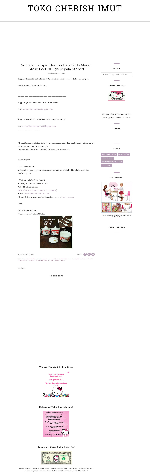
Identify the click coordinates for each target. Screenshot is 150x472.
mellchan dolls (107, 158)
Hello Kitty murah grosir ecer (35, 259)
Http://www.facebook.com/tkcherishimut (37, 190)
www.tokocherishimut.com (37, 193)
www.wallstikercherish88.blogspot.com (38, 126)
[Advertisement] (75, 42)
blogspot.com (68, 197)
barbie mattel (123, 154)
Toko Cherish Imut (75, 9)
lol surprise (106, 165)
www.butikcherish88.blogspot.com (38, 109)
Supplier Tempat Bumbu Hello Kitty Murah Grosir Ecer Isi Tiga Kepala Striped (55, 259)
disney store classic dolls (112, 162)
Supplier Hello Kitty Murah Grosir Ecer (63, 259)
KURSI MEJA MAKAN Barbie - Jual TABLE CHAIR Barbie (116, 216)
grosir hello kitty (109, 154)
